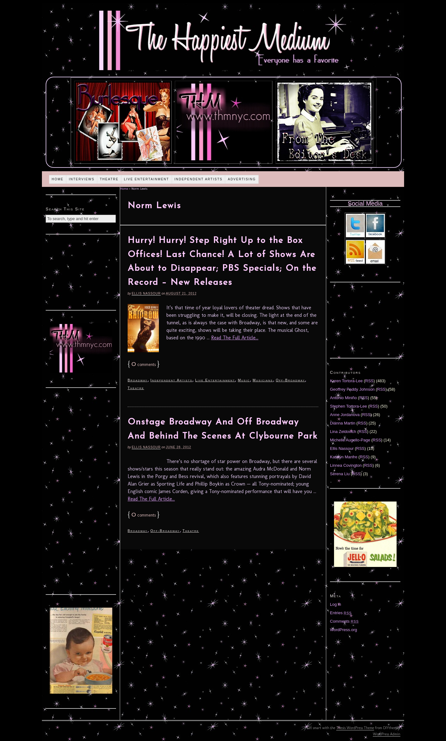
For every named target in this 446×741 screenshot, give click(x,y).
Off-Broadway (290, 380)
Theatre (109, 179)
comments (143, 364)
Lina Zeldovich (343, 431)
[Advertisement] (81, 271)
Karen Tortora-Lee (346, 380)
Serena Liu (340, 473)
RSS (369, 380)
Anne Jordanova (345, 414)
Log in (335, 604)
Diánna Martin (342, 423)
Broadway (138, 380)
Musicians (263, 380)
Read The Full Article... (234, 338)
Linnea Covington (346, 465)
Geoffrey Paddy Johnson (352, 389)
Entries (341, 612)
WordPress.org (343, 629)
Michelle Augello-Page (350, 440)
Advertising (242, 179)
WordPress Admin (386, 734)
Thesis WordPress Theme (355, 728)
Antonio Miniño (343, 397)
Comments (344, 621)
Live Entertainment (146, 179)
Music (244, 380)
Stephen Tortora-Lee (348, 406)
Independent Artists (199, 179)
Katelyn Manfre (343, 457)
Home (57, 179)
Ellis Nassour (146, 293)
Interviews (81, 179)
